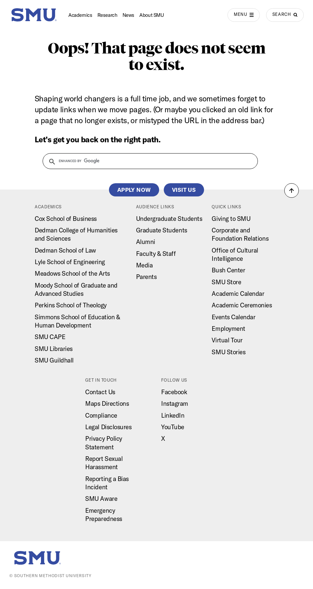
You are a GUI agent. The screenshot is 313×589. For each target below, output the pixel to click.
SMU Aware (101, 498)
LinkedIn (172, 415)
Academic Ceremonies (242, 305)
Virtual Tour (227, 340)
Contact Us (100, 392)
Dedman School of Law (65, 250)
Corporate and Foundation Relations (240, 234)
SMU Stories (228, 352)
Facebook (174, 392)
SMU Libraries (54, 349)
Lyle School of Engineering (70, 262)
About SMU (151, 15)
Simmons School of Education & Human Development (77, 321)
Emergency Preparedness (103, 514)
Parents (146, 277)
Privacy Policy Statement (103, 442)
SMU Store (226, 282)
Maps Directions (107, 403)
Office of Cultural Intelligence (235, 254)
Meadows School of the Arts (72, 273)
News (128, 15)
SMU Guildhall (54, 360)
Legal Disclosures (108, 427)
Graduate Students (161, 230)
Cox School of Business (66, 219)
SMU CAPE (50, 337)
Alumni (145, 242)
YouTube (172, 427)
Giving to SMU (231, 219)
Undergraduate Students (169, 219)
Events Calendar (233, 317)
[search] (146, 161)
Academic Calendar (238, 293)
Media (144, 265)
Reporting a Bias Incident (107, 483)
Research (107, 15)
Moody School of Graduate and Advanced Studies (76, 289)
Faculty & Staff (156, 254)
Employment (228, 328)
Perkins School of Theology (71, 305)
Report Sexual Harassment (103, 463)
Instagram (174, 403)
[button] (291, 190)
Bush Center (228, 270)
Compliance (101, 415)
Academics (80, 15)
